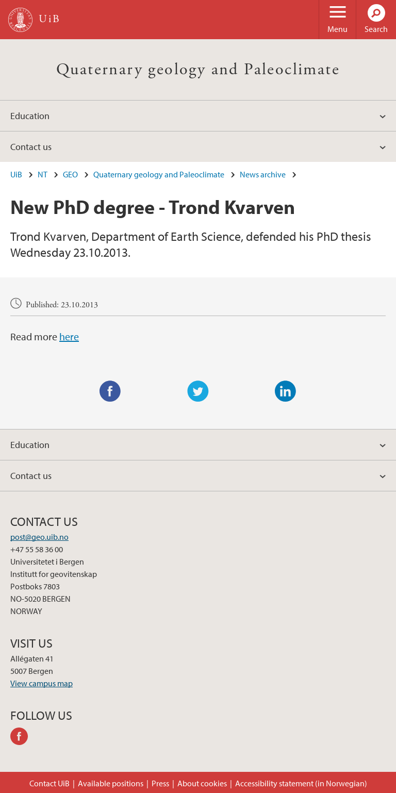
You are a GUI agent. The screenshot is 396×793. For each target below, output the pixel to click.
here (69, 336)
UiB (16, 174)
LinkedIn (285, 391)
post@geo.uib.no (39, 537)
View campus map (41, 683)
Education (30, 116)
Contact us (31, 147)
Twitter (198, 391)
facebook (22, 738)
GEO (70, 174)
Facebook (110, 391)
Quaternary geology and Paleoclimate (198, 69)
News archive (263, 174)
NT (42, 174)
